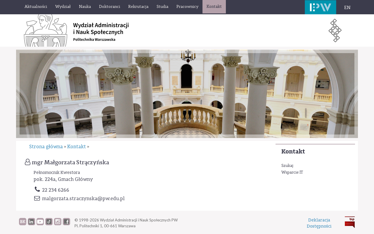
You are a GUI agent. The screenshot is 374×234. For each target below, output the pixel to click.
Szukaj (287, 165)
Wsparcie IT (292, 172)
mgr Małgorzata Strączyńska (70, 162)
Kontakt (293, 151)
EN (347, 8)
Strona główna (46, 147)
